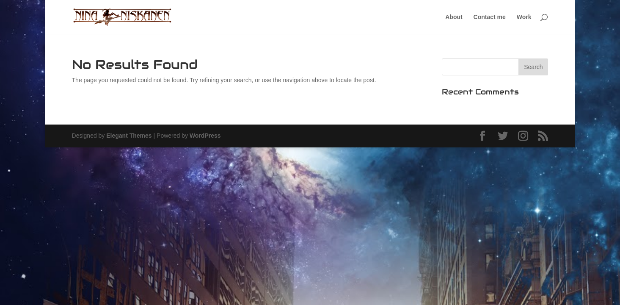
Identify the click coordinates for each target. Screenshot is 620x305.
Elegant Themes (129, 135)
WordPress (205, 135)
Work (524, 17)
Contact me (490, 17)
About (453, 17)
